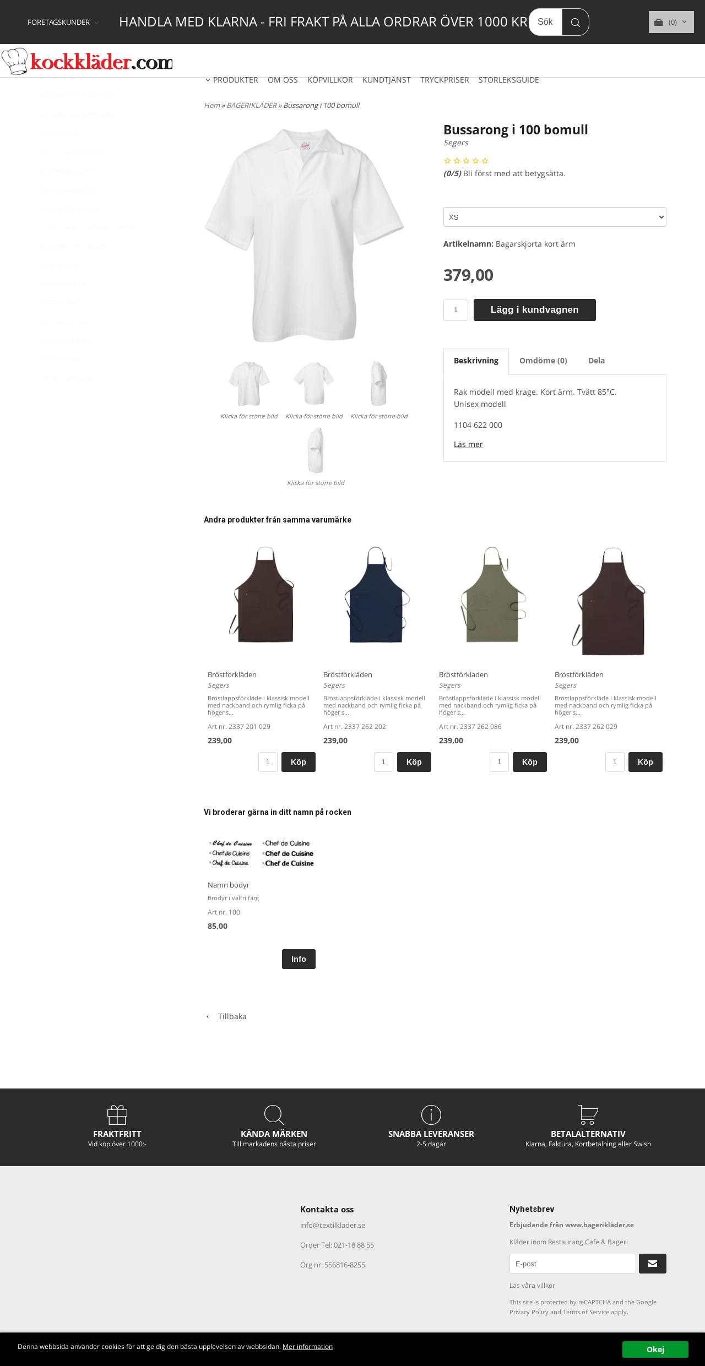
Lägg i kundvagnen (535, 309)
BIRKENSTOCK (60, 292)
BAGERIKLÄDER (62, 311)
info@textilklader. (329, 1225)
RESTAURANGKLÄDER (72, 179)
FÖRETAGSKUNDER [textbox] (59, 23)
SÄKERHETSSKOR (65, 368)
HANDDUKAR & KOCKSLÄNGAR (87, 255)
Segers (455, 142)
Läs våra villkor (532, 1285)
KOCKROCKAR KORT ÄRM (77, 141)
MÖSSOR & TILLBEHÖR (74, 274)
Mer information (371, 1347)
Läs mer (468, 444)
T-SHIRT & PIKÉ (61, 386)
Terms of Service (586, 1312)
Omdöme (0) (543, 360)
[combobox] (64, 23)
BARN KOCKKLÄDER (69, 236)
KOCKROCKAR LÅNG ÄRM (77, 123)
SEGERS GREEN (62, 330)
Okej (655, 1349)
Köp (298, 762)
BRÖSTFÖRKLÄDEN (68, 217)
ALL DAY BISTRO (64, 349)
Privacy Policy (529, 1312)
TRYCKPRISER (444, 79)
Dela (596, 360)
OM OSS (283, 79)
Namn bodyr (229, 885)
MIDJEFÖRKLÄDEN (66, 198)
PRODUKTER (235, 79)
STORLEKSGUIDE (509, 79)
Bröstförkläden (232, 674)
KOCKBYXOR (58, 161)
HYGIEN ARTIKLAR (66, 405)
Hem (212, 105)
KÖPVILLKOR (330, 79)
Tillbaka (225, 1016)
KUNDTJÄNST (386, 79)
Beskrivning (476, 360)
